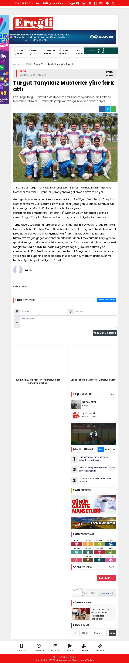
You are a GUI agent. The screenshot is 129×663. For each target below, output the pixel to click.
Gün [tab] (101, 449)
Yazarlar (84, 648)
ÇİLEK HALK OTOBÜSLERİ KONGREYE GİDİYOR (92, 480)
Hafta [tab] (107, 449)
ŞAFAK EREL (89, 402)
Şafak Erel (88, 413)
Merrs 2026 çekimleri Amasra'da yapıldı (57, 3)
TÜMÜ (111, 394)
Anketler (100, 648)
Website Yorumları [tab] (106, 299)
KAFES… (85, 405)
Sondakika (39, 648)
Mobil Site (21, 648)
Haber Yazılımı (87, 660)
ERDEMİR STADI (89, 416)
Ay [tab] (114, 449)
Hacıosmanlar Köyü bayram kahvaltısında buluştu (89, 459)
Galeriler (55, 648)
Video (70, 648)
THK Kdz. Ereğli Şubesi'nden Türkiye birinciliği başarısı (93, 469)
